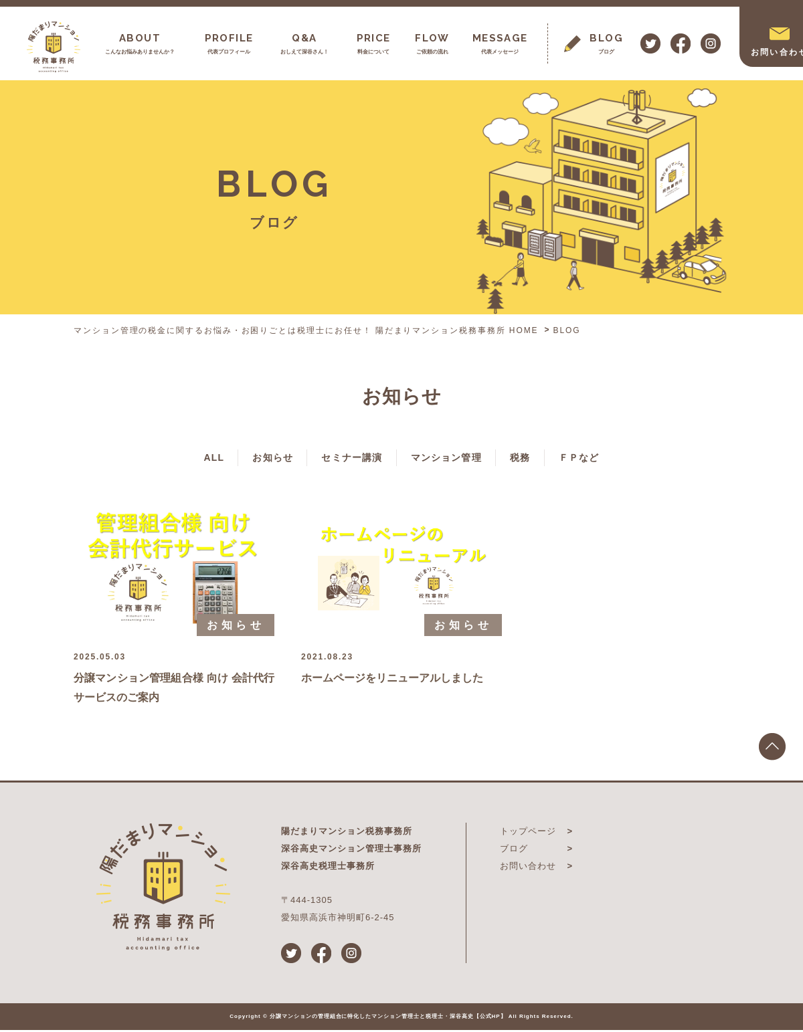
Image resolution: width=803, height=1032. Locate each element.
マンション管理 (455, 458)
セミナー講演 (343, 458)
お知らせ (249, 458)
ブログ (514, 850)
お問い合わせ (528, 868)
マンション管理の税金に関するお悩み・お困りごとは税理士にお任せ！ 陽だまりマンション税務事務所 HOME (306, 330)
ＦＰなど (615, 458)
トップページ (528, 833)
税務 (543, 458)
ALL (176, 458)
